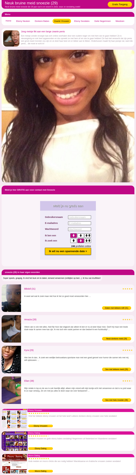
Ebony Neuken (23, 21)
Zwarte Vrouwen (61, 21)
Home (8, 21)
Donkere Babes (42, 21)
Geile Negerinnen (102, 21)
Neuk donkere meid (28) (116, 339)
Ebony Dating (40, 448)
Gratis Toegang (120, 4)
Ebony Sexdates (82, 21)
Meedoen (120, 21)
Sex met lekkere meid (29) (116, 369)
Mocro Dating (40, 471)
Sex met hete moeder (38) (116, 400)
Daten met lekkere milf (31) (116, 308)
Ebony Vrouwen (40, 426)
